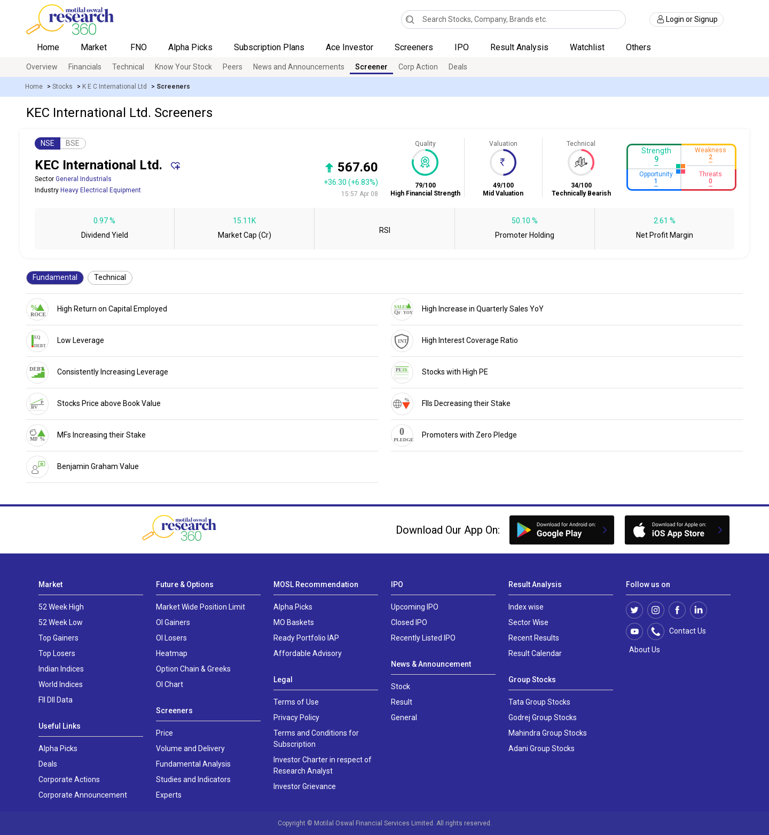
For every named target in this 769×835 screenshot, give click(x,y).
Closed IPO (409, 622)
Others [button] (639, 47)
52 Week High (61, 607)
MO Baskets (293, 622)
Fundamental (55, 277)
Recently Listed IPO (423, 638)
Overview (42, 67)
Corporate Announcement (82, 795)
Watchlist (587, 47)
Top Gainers (58, 638)
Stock (400, 686)
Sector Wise (528, 622)
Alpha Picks (190, 47)
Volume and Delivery (190, 748)
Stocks (62, 86)
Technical (128, 67)
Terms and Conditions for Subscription (316, 738)
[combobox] (513, 19)
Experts (169, 795)
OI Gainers (173, 622)
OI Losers (171, 638)
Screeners (414, 47)
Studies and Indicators (193, 779)
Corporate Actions (69, 779)
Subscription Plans (269, 47)
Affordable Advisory (307, 653)
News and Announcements (298, 67)
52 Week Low (60, 622)
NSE (47, 143)
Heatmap (171, 653)
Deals (458, 67)
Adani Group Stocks (541, 748)
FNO (138, 47)
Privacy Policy (296, 717)
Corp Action (418, 67)
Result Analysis (519, 47)
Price (164, 733)
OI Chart (169, 684)
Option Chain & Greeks (193, 669)
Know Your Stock (183, 67)
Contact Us (682, 631)
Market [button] (95, 47)
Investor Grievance (304, 786)
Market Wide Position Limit (200, 607)
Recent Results (533, 638)
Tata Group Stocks (539, 702)
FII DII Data (55, 700)
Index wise (526, 607)
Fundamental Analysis (193, 764)
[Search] (409, 19)
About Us (643, 649)
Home (48, 47)
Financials (84, 67)
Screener (371, 67)
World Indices (60, 684)
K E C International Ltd (114, 86)
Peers (232, 67)
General (404, 717)
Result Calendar (535, 653)
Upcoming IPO (414, 607)
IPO (461, 47)
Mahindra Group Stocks (547, 733)
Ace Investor (349, 47)
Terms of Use (296, 702)
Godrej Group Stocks (542, 717)
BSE (73, 143)
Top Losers (56, 653)
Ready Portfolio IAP (306, 638)
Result (401, 702)
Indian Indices (61, 669)
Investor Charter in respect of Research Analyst (322, 765)
